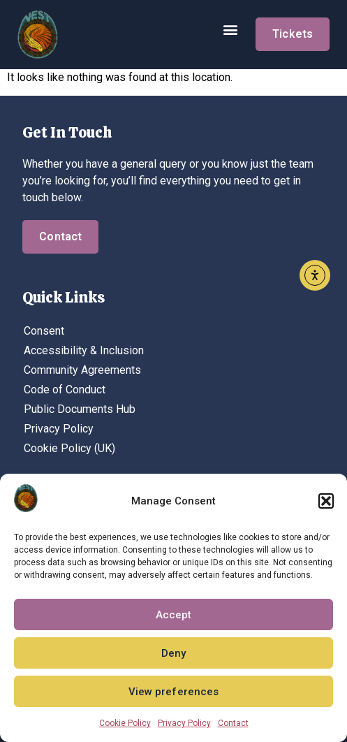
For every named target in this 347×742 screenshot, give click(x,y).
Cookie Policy (125, 723)
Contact (233, 723)
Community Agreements (82, 370)
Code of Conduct (64, 389)
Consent (44, 330)
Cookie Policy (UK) (69, 448)
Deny (173, 653)
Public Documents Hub (79, 409)
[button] (326, 501)
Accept (174, 615)
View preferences (173, 691)
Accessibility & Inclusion (84, 350)
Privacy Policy (184, 723)
